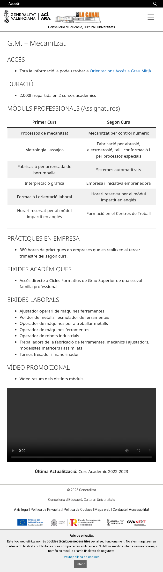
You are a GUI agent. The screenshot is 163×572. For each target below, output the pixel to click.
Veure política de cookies (81, 557)
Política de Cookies (78, 509)
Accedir (14, 4)
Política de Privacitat (46, 509)
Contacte (120, 509)
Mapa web (103, 509)
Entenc (80, 564)
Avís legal (21, 509)
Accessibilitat (139, 509)
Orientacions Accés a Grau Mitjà (120, 71)
